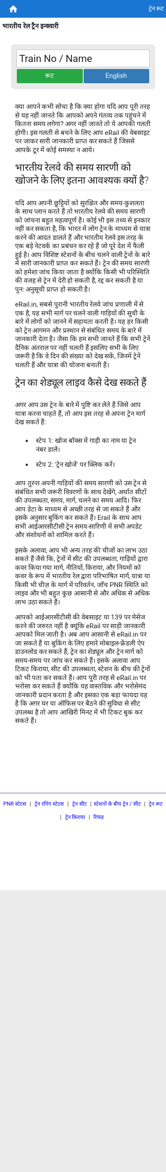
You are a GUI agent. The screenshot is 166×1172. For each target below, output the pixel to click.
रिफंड (98, 817)
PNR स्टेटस (15, 804)
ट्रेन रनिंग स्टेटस (49, 804)
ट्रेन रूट (155, 804)
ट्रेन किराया (75, 817)
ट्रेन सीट (79, 804)
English (116, 76)
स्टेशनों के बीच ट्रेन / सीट (117, 804)
